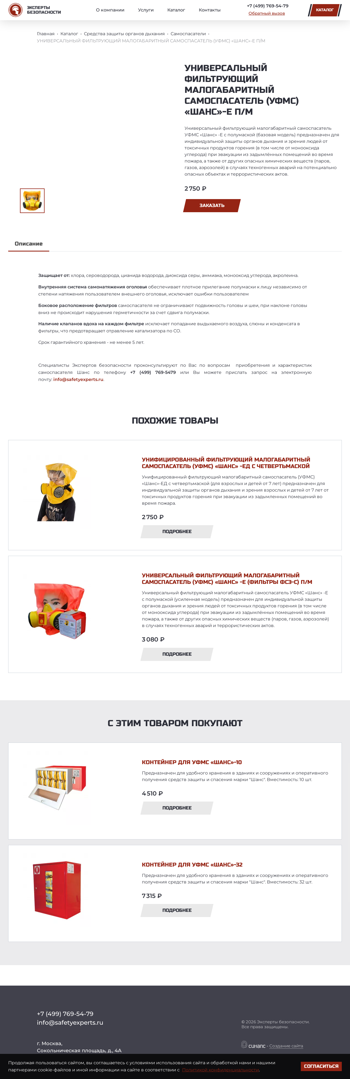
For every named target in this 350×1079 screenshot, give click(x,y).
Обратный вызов (267, 13)
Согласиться (321, 1066)
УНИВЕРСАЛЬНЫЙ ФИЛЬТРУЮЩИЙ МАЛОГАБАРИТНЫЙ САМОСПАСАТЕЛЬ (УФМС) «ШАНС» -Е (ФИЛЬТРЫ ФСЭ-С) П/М (227, 579)
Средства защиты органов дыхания (124, 33)
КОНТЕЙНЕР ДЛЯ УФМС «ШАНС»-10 (192, 762)
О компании (110, 10)
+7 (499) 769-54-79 (267, 5)
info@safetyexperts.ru (78, 379)
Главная (46, 33)
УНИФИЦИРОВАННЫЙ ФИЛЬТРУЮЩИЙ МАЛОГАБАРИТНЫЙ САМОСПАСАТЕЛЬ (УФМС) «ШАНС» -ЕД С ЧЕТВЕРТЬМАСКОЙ (226, 463)
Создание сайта (286, 1045)
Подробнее (177, 531)
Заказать (212, 205)
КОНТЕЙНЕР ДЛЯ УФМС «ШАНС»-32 (192, 864)
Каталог (176, 10)
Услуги (146, 10)
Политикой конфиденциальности (220, 1069)
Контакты (210, 10)
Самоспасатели (188, 33)
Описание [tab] (29, 243)
